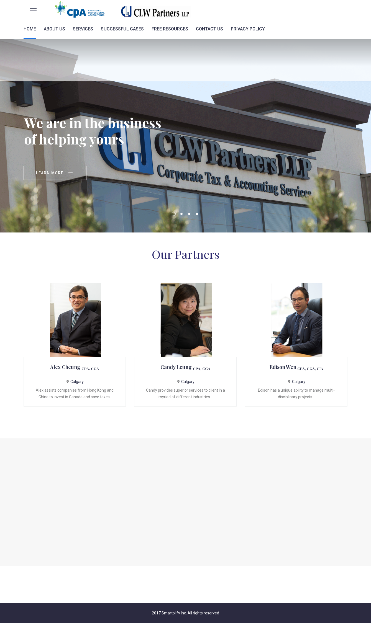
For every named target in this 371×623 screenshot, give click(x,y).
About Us (54, 29)
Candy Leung (185, 367)
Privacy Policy (248, 29)
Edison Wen (296, 367)
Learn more (54, 173)
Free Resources (170, 29)
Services (83, 29)
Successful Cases (122, 29)
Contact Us (209, 29)
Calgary (75, 381)
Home (30, 29)
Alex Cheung (74, 367)
